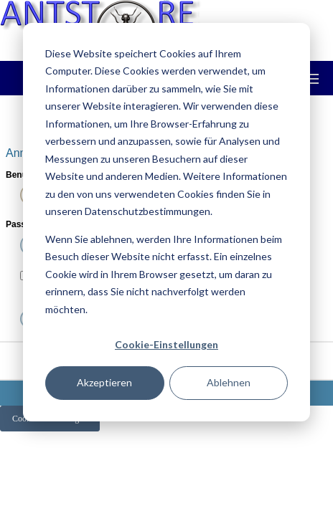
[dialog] (166, 222)
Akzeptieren (104, 382)
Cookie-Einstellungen (166, 344)
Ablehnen (228, 382)
